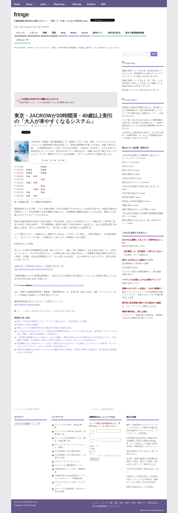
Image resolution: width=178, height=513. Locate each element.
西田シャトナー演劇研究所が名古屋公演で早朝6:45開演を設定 (44, 328)
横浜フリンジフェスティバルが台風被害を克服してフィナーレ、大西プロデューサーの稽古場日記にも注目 (142, 295)
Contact (91, 4)
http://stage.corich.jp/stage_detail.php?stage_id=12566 (58, 285)
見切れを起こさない (130, 283)
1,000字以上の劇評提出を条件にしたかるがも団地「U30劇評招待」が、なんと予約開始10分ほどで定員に (143, 135)
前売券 (27, 311)
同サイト (24, 243)
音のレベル (127, 162)
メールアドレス (92, 433)
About (29, 4)
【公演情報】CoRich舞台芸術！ (68, 451)
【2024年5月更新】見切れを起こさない (139, 186)
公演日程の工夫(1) (130, 268)
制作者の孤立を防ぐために (133, 246)
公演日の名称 (128, 178)
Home (17, 4)
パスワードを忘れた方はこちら (109, 455)
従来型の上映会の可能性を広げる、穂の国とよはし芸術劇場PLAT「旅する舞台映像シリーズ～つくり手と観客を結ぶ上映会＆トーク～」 (143, 110)
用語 (54, 32)
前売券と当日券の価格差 (27, 325)
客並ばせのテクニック (131, 182)
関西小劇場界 (66, 311)
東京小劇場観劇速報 (134, 32)
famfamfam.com (32, 502)
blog (63, 32)
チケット (20, 311)
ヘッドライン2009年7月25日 (27, 409)
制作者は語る (114, 32)
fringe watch (130, 100)
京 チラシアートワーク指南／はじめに (139, 306)
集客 (73, 311)
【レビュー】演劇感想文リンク (68, 465)
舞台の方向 (127, 170)
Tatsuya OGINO (22, 126)
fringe (21, 14)
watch (73, 32)
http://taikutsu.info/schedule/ (27, 304)
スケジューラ (22, 40)
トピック (33, 32)
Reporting (59, 4)
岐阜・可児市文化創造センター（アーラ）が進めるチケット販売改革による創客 (52, 321)
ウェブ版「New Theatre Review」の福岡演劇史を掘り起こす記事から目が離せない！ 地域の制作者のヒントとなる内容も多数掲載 (142, 123)
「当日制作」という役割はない (135, 255)
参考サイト (98, 32)
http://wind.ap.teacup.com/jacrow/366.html (33, 269)
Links (43, 4)
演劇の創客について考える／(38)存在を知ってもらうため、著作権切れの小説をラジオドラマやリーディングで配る (142, 73)
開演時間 (56, 311)
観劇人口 (49, 311)
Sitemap (76, 4)
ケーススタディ (42, 48)
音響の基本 (127, 205)
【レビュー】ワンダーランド (67, 461)
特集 (45, 32)
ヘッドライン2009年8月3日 (101, 409)
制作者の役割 (128, 197)
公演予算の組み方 (130, 193)
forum (84, 32)
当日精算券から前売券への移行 (135, 263)
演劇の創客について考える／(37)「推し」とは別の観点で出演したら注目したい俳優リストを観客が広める (142, 83)
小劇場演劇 (35, 311)
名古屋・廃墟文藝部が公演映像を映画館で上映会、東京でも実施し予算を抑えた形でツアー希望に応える (142, 461)
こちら (100, 426)
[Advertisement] (65, 70)
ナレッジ (20, 32)
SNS (103, 4)
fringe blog (129, 63)
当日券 (42, 311)
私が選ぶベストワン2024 (133, 90)
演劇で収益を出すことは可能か (135, 209)
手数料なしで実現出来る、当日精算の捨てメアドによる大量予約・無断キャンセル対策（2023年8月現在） (142, 479)
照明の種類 (127, 174)
